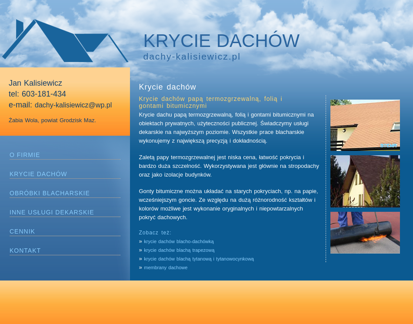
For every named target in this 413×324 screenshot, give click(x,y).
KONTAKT (25, 250)
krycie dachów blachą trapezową (180, 250)
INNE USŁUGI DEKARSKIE (52, 212)
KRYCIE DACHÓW (38, 173)
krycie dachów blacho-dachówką (178, 241)
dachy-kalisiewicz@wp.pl (73, 105)
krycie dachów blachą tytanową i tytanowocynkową (199, 258)
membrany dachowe (165, 267)
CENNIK (22, 231)
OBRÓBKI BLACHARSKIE (50, 193)
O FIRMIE (25, 154)
